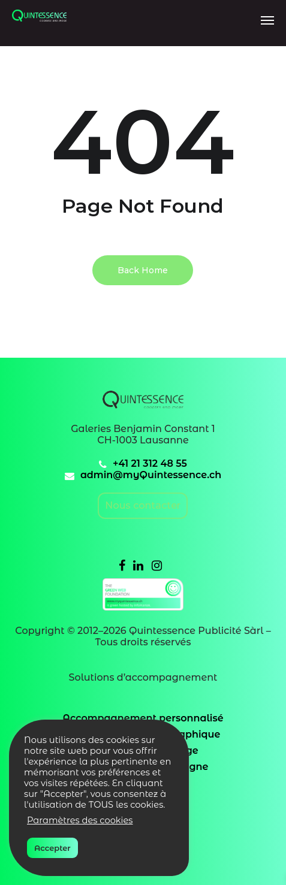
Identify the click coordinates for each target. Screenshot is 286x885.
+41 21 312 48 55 (150, 463)
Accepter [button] (52, 848)
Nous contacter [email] (142, 505)
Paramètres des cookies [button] (80, 820)
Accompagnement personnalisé (142, 718)
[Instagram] (157, 565)
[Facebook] (122, 565)
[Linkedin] (138, 565)
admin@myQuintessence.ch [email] (150, 475)
